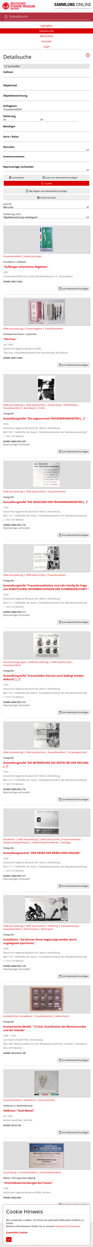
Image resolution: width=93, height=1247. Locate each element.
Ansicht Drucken (46, 197)
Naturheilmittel (46, 1100)
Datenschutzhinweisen (67, 1226)
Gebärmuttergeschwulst (16, 842)
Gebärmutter (62, 1016)
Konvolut (8, 146)
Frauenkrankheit (12, 256)
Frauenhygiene (34, 328)
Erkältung (53, 925)
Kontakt (46, 41)
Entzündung (54, 404)
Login (46, 46)
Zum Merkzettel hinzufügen (73, 288)
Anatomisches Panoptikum (17, 1016)
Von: (4, 119)
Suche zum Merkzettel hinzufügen (60, 177)
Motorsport (47, 929)
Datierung (9, 116)
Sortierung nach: (46, 216)
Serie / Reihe (11, 136)
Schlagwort (10, 105)
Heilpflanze (30, 1100)
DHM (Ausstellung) (13, 328)
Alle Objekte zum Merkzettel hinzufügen (46, 191)
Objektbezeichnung (15, 95)
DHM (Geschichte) (35, 404)
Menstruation (31, 929)
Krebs (42, 408)
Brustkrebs (9, 839)
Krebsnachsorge (32, 256)
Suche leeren (16, 177)
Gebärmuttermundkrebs (45, 842)
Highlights (46, 26)
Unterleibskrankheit (50, 1172)
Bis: (42, 119)
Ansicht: (46, 205)
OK (9, 1239)
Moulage (66, 842)
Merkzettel (46, 36)
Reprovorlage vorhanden (18, 166)
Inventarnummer (14, 156)
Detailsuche (46, 31)
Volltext (8, 72)
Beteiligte (9, 126)
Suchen (46, 183)
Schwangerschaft (77, 752)
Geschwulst (30, 408)
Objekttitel (10, 85)
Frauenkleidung (69, 925)
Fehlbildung (70, 404)
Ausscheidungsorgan (14, 662)
